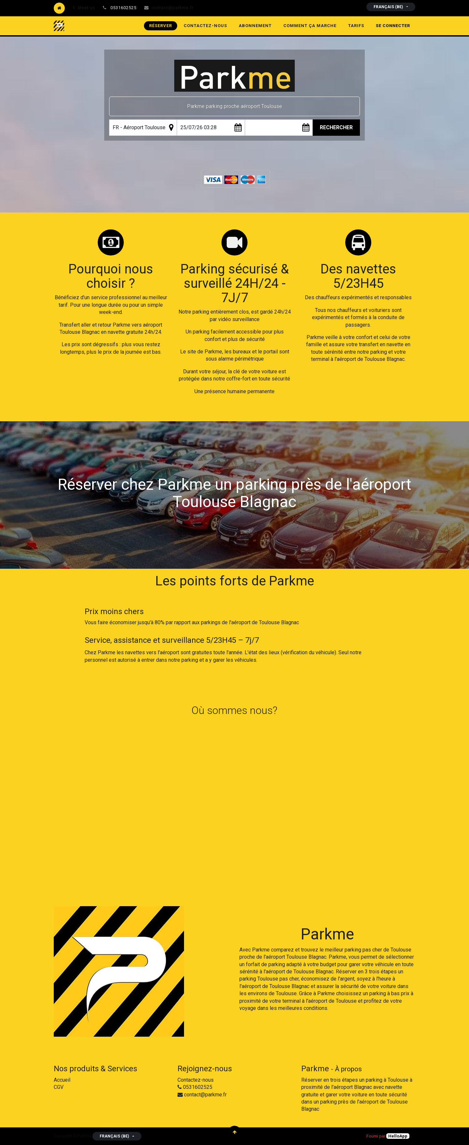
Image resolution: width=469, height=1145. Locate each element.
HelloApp (397, 1136)
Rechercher (336, 127)
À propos (348, 1069)
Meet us (84, 7)
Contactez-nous (196, 1080)
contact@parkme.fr (172, 7)
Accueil (62, 1080)
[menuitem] (160, 25)
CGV (59, 1087)
